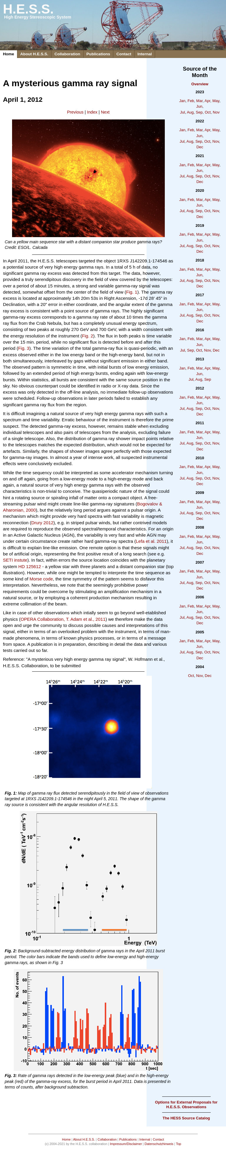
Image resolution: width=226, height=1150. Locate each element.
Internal (144, 54)
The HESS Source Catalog (186, 1118)
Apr (207, 101)
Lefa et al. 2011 (151, 541)
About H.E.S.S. (34, 54)
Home (8, 54)
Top (178, 1144)
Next (105, 112)
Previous (75, 112)
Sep (199, 112)
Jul (182, 112)
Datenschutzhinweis (158, 1144)
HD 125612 (29, 566)
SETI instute (15, 559)
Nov (216, 112)
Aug (190, 112)
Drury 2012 (42, 522)
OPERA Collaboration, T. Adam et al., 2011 (63, 619)
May (216, 101)
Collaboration (67, 54)
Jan (182, 101)
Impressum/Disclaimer (126, 1144)
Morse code (41, 578)
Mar (199, 101)
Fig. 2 (87, 335)
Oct (208, 112)
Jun (199, 106)
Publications (98, 54)
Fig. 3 (23, 348)
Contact (123, 54)
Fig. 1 (131, 291)
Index (92, 112)
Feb (190, 101)
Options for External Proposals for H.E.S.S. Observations (186, 1104)
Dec (199, 147)
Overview (199, 84)
